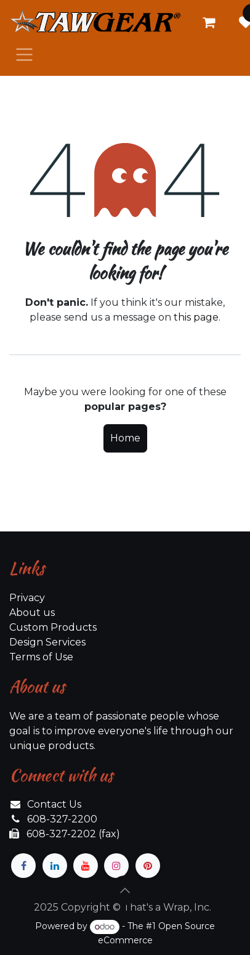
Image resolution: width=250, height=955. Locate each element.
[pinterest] (147, 865)
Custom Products (53, 627)
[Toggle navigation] (24, 54)
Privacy (27, 598)
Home (125, 438)
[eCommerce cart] (209, 22)
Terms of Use (41, 657)
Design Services (47, 642)
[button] (125, 890)
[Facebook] (23, 865)
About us (32, 612)
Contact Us (54, 804)
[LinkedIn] (54, 865)
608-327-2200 (62, 819)
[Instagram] (116, 865)
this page (196, 317)
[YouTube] (85, 865)
